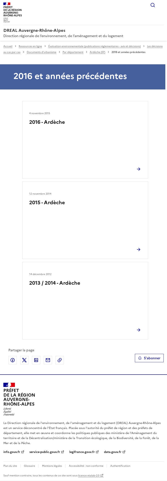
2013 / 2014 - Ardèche (54, 283)
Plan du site (10, 466)
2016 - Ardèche (47, 122)
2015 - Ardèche (47, 202)
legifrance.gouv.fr (82, 452)
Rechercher (153, 5)
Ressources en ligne (30, 46)
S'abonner (149, 358)
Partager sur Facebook (12, 360)
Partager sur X (24, 360)
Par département (73, 52)
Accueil (7, 46)
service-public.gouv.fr (44, 452)
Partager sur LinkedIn (36, 360)
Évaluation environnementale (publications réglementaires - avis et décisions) (94, 46)
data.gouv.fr (112, 452)
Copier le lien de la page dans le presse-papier (59, 360)
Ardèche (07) (97, 52)
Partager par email (48, 360)
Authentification (120, 466)
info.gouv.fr (11, 452)
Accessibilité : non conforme (86, 466)
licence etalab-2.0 (88, 475)
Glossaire (29, 466)
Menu (161, 5)
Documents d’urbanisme (41, 52)
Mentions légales (52, 466)
